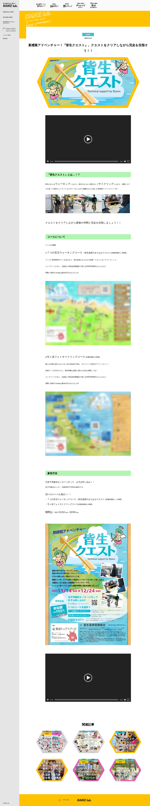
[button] (88, 139)
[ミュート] (125, 161)
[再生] (48, 161)
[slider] (86, 161)
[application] (88, 139)
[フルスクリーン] (128, 161)
